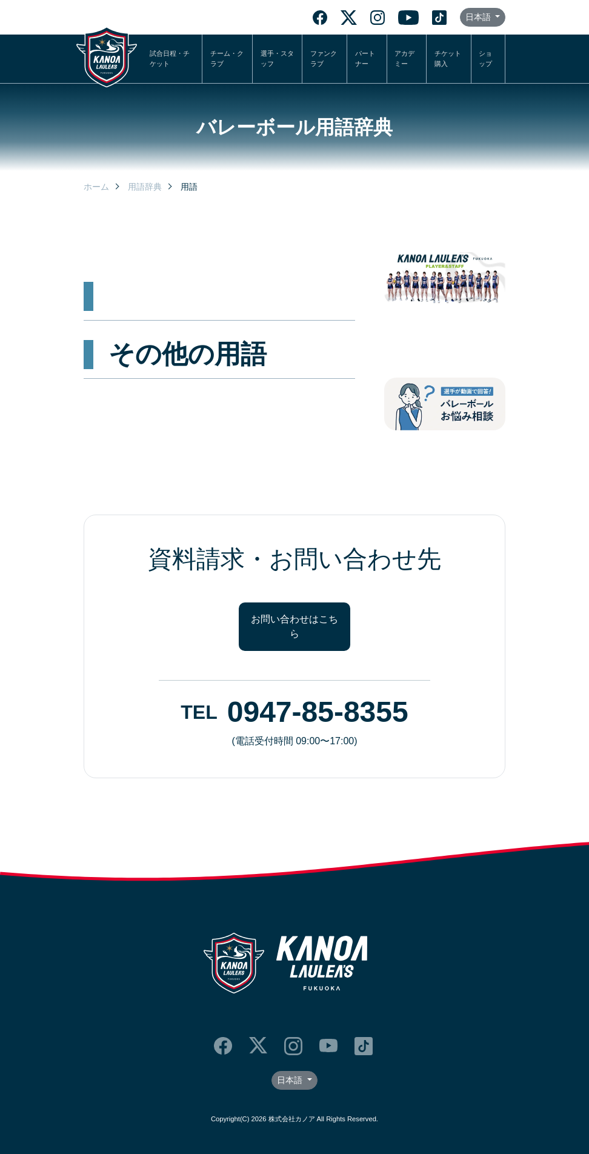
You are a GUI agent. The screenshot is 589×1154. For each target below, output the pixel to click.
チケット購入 (447, 58)
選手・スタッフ (277, 58)
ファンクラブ (323, 58)
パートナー (365, 58)
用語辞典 (145, 187)
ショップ (485, 58)
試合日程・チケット (170, 58)
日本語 (479, 17)
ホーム (96, 187)
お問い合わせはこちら (294, 626)
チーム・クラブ (227, 58)
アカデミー (404, 58)
